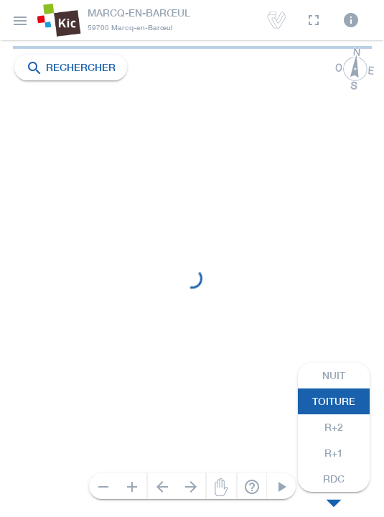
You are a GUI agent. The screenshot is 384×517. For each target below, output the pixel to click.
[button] (20, 20)
